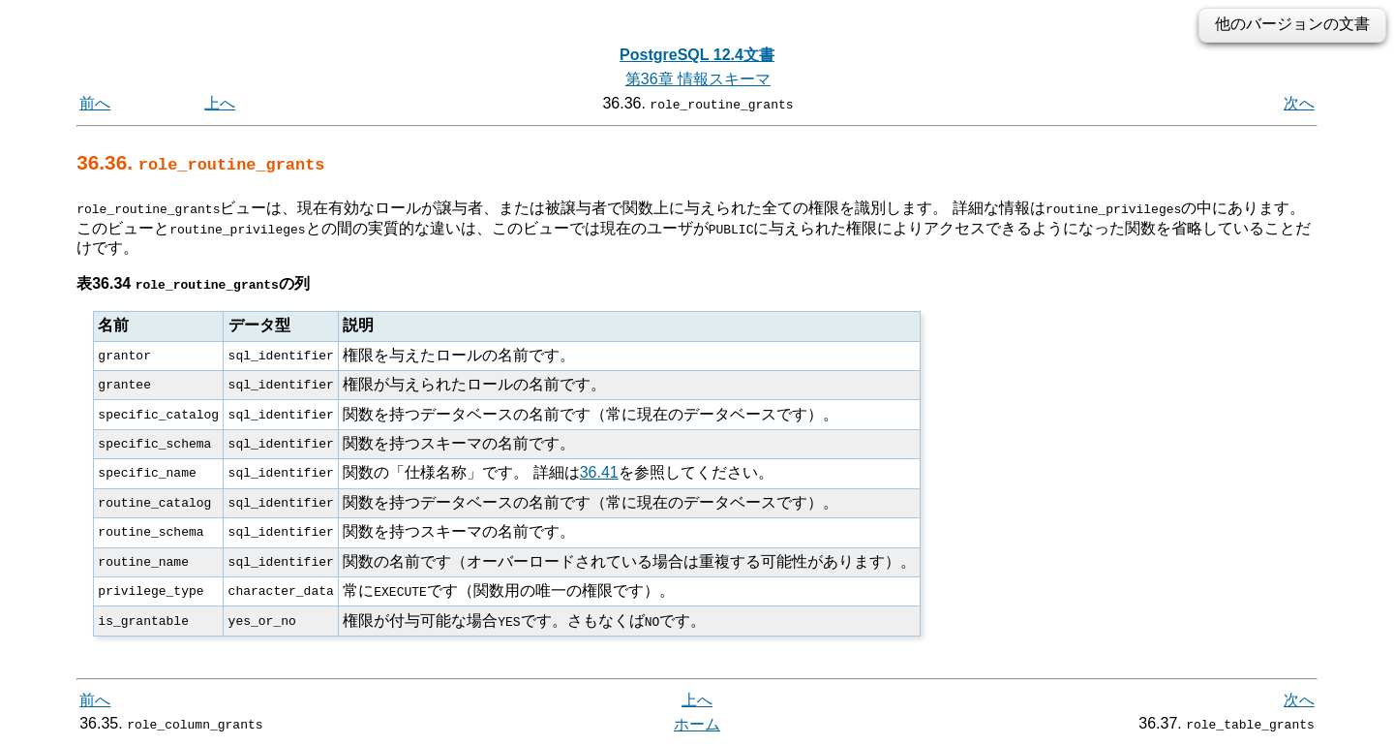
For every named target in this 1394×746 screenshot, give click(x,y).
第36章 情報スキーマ (698, 79)
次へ (1299, 103)
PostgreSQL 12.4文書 (697, 55)
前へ (94, 103)
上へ (219, 103)
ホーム (697, 724)
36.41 (599, 472)
